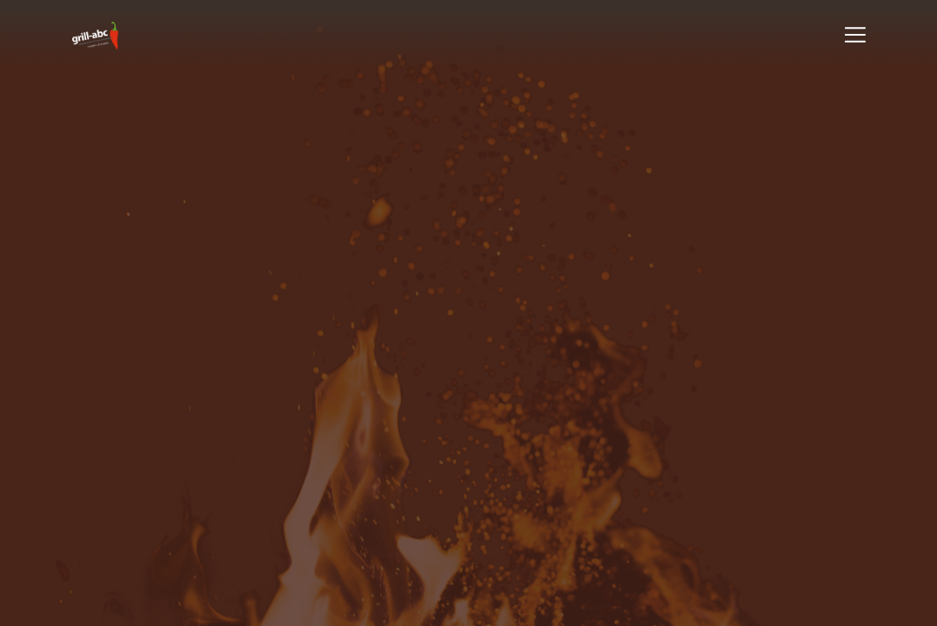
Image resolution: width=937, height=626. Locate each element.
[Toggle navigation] (855, 35)
